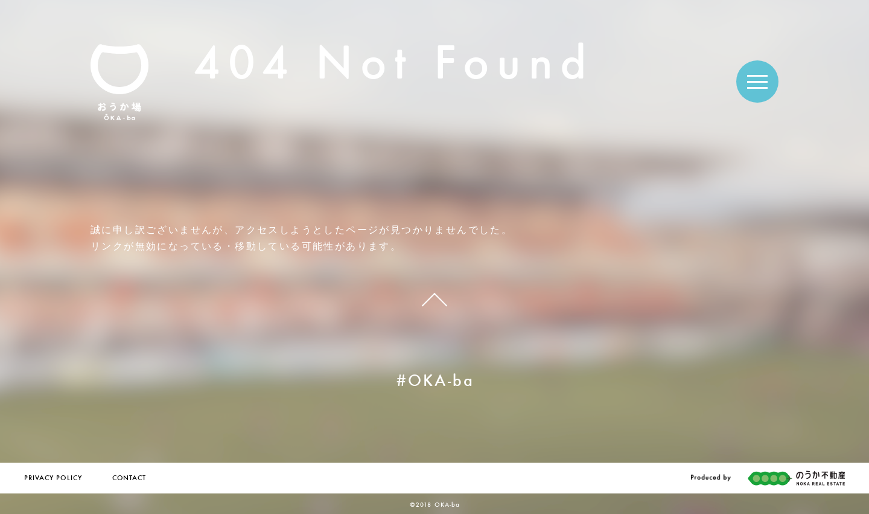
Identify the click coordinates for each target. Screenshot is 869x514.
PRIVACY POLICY (53, 478)
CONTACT (129, 478)
